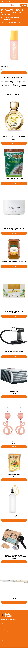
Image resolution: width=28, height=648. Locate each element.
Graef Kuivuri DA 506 (14, 391)
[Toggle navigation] (2, 5)
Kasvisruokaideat (6, 633)
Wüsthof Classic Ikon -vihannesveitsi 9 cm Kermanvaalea (14, 597)
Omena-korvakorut (14, 441)
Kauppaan (24, 5)
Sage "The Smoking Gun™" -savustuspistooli (14, 351)
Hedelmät (17, 64)
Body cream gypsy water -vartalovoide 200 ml (14, 228)
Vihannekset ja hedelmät (10, 64)
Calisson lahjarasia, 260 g (14, 474)
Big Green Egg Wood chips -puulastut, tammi (14, 178)
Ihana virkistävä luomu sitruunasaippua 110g (14, 311)
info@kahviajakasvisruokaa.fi (5, 1)
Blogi (4, 636)
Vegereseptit (5, 631)
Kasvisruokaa (5, 629)
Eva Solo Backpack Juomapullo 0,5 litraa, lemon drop (14, 515)
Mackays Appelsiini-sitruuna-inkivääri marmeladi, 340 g (14, 261)
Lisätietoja (14, 72)
